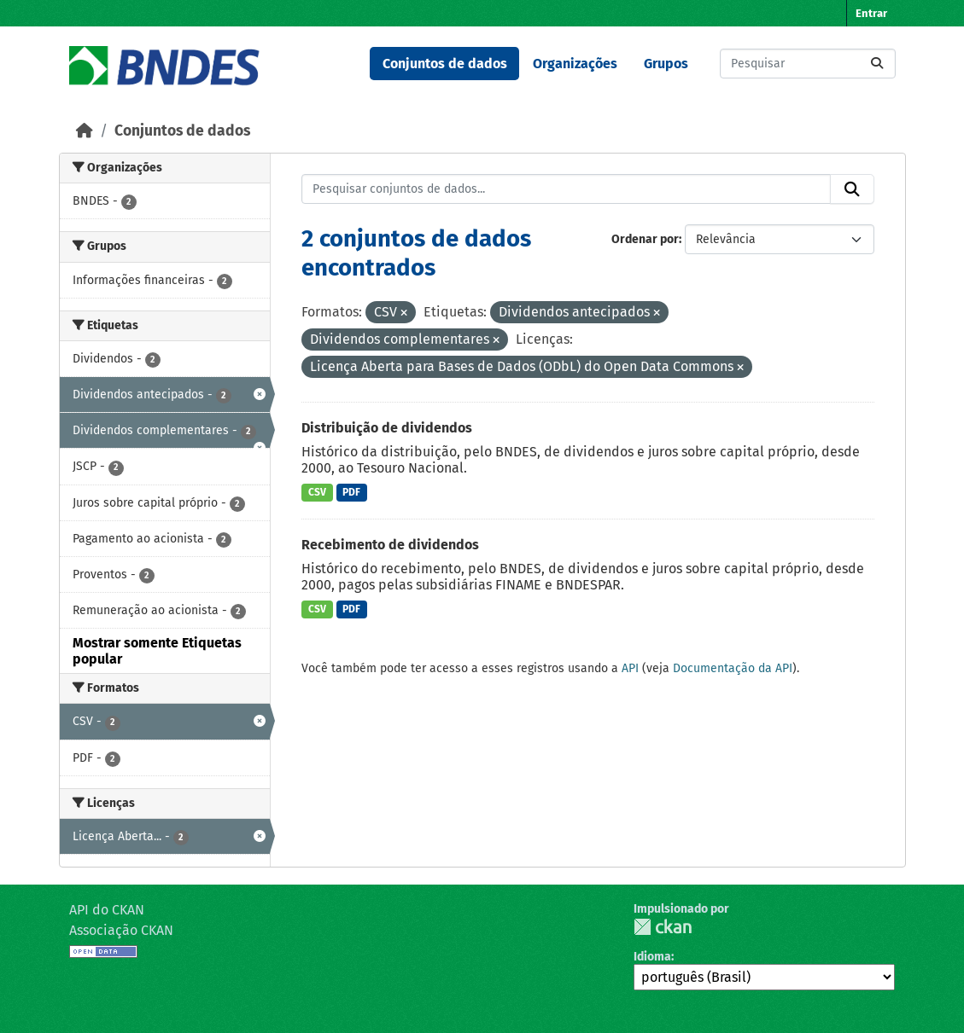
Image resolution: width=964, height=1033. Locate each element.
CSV (317, 492)
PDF (351, 492)
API (630, 668)
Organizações (575, 63)
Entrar (871, 13)
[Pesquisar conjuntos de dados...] (808, 63)
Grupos (666, 63)
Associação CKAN (121, 930)
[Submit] (877, 63)
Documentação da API (732, 668)
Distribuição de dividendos (386, 428)
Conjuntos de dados (445, 63)
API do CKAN (106, 910)
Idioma (652, 956)
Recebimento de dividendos (390, 545)
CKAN (663, 927)
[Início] (84, 131)
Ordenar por (645, 239)
